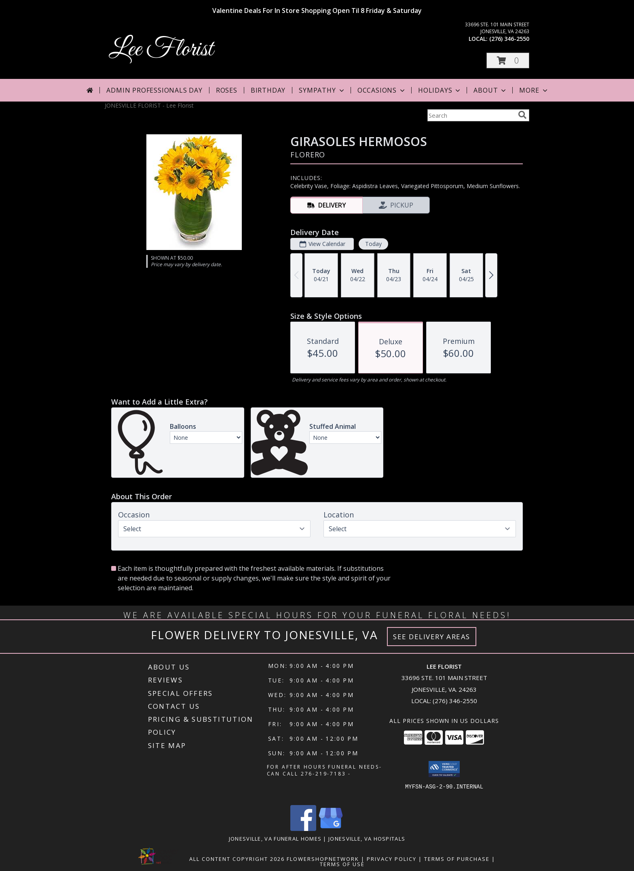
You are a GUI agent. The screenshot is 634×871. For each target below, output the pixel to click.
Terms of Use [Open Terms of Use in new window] (342, 864)
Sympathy (322, 90)
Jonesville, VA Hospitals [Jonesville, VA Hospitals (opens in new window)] (366, 838)
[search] (522, 114)
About (490, 90)
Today (373, 244)
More (534, 90)
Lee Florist (161, 49)
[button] (507, 60)
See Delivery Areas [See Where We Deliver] (431, 636)
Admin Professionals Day (154, 90)
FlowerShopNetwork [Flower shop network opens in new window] (323, 859)
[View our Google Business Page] (331, 829)
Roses (226, 90)
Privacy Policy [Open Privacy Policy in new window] (391, 859)
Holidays (440, 90)
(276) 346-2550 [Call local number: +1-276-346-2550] (509, 38)
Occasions (381, 90)
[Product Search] (471, 115)
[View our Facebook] (303, 829)
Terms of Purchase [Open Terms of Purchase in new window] (457, 859)
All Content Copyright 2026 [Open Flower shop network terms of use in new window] (237, 859)
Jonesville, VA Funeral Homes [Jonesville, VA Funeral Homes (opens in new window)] (275, 838)
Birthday (268, 90)
